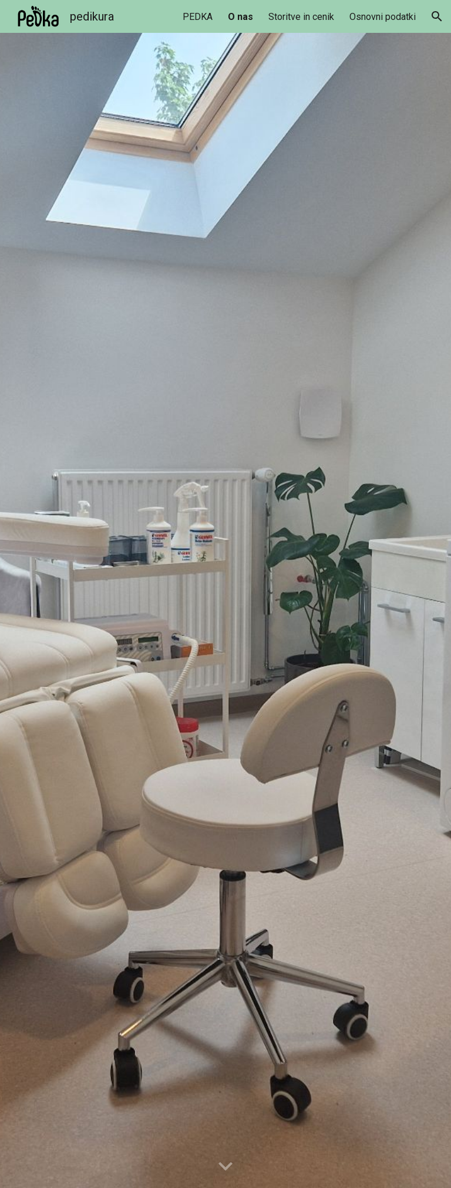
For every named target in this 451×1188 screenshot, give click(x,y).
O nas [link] (240, 16)
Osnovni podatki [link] (382, 16)
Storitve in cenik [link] (301, 16)
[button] (437, 16)
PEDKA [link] (198, 16)
